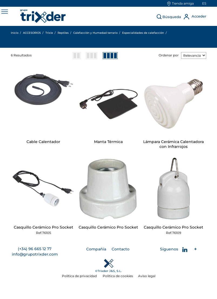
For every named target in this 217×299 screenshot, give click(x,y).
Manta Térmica (108, 141)
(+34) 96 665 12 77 (34, 248)
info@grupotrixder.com (35, 254)
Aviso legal (146, 276)
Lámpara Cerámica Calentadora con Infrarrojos (173, 144)
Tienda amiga (183, 3)
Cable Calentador (43, 141)
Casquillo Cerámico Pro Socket (43, 227)
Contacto (120, 249)
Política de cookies (118, 276)
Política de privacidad (80, 276)
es (204, 3)
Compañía (96, 249)
